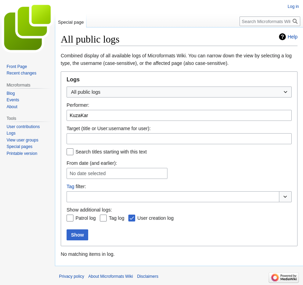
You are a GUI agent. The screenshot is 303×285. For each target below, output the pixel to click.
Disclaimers (147, 276)
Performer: (78, 105)
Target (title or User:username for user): (109, 128)
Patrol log (85, 218)
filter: (76, 186)
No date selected (88, 173)
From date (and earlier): (92, 163)
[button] (285, 196)
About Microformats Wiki (110, 276)
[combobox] (179, 92)
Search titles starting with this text (111, 152)
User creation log (155, 218)
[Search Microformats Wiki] (270, 21)
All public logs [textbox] (86, 92)
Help (293, 36)
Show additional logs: (89, 210)
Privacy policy (71, 276)
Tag (70, 186)
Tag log (116, 218)
